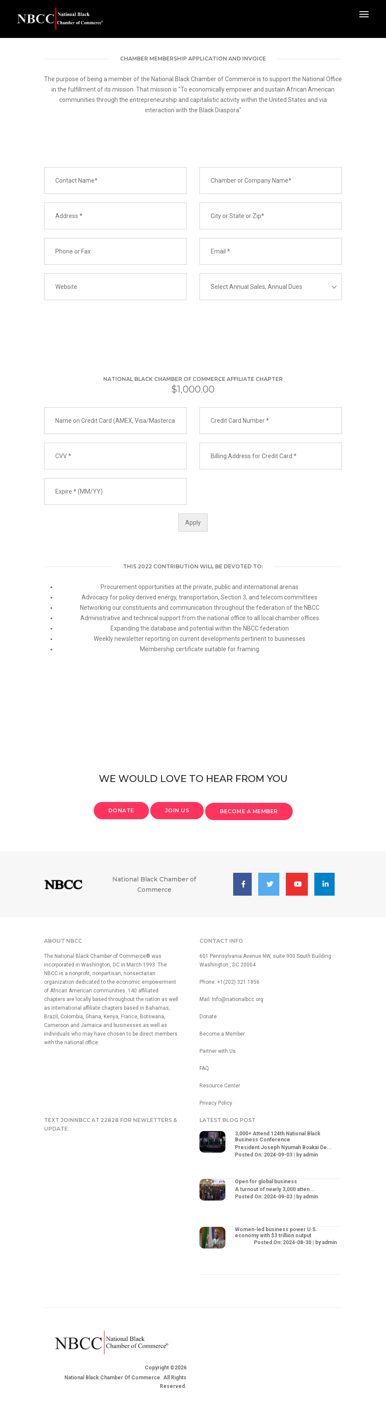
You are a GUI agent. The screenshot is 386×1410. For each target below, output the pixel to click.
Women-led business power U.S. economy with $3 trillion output (276, 1232)
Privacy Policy (215, 1103)
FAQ (204, 1068)
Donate (208, 1017)
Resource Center (219, 1086)
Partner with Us (217, 1051)
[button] (242, 884)
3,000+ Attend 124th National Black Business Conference (277, 1137)
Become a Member (222, 1034)
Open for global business (266, 1182)
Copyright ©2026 (166, 1368)
